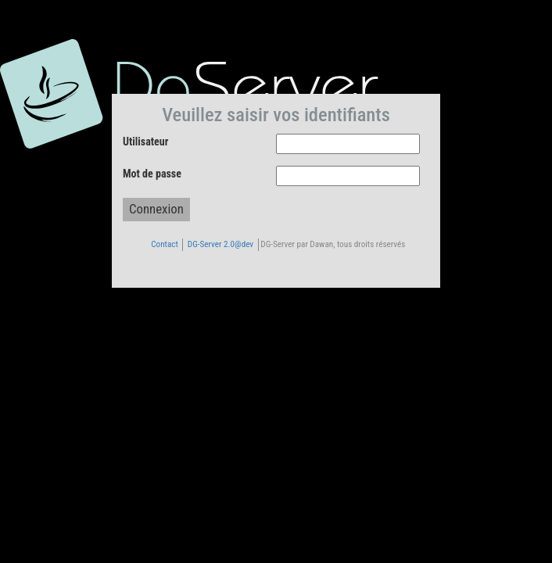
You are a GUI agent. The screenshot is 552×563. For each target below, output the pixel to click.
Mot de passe (152, 173)
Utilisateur (145, 141)
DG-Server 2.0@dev (220, 244)
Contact (164, 244)
